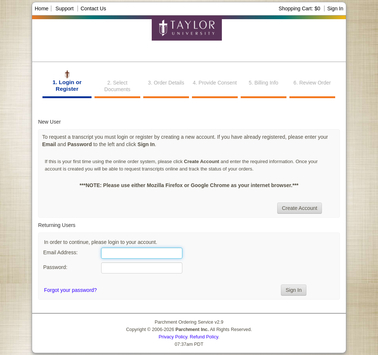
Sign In (335, 8)
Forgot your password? (70, 290)
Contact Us (93, 8)
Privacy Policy (173, 337)
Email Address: (60, 252)
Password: (55, 267)
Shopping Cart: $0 (300, 8)
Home (41, 8)
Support (64, 8)
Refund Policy (204, 337)
